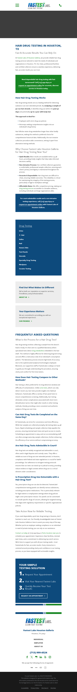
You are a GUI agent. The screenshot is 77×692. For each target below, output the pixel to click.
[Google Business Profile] (36, 657)
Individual (38, 639)
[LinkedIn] (41, 657)
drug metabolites (38, 350)
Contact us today (21, 533)
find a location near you (50, 533)
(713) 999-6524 (44, 82)
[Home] (39, 5)
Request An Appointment (33, 596)
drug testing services (26, 188)
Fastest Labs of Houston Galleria (28, 58)
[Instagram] (50, 657)
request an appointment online (30, 85)
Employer (38, 643)
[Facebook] (27, 657)
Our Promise (25, 321)
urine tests (43, 388)
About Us (24, 297)
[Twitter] (31, 657)
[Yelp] (45, 657)
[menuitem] (38, 231)
